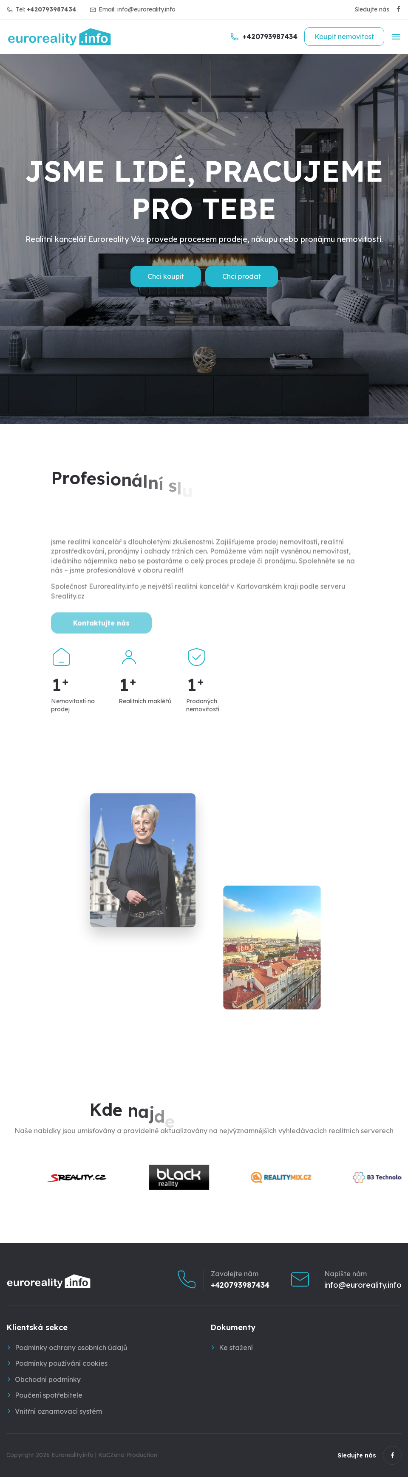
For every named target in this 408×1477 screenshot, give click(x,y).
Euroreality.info (72, 1455)
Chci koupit (165, 276)
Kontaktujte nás (101, 633)
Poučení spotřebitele (48, 1395)
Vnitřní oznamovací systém (58, 1411)
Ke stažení (236, 1347)
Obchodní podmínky (48, 1379)
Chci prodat (241, 276)
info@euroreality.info (146, 9)
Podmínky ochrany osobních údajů (71, 1347)
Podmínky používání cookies (61, 1363)
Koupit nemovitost (344, 36)
